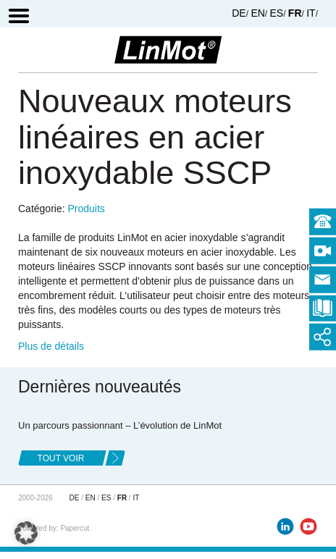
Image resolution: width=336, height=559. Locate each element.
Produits (85, 208)
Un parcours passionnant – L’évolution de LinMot (120, 425)
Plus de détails (51, 346)
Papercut (74, 528)
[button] (26, 533)
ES (277, 13)
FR (295, 13)
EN (257, 13)
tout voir (61, 458)
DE (238, 13)
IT (310, 13)
